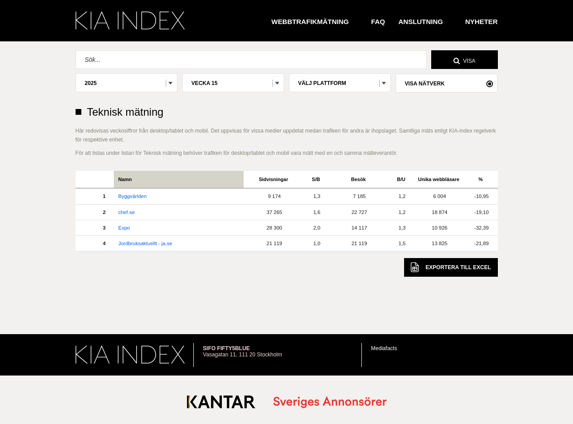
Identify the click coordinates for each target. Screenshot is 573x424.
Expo (124, 227)
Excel (451, 267)
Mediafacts (384, 348)
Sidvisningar (273, 179)
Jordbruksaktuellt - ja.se (145, 243)
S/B (316, 179)
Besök (358, 179)
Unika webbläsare (438, 179)
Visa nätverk (425, 84)
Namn (125, 179)
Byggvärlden (132, 196)
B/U (401, 179)
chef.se (126, 212)
